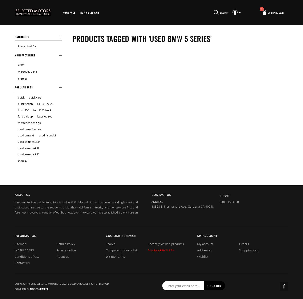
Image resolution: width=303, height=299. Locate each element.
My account (205, 244)
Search (111, 244)
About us (63, 257)
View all (23, 78)
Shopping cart (249, 250)
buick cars (35, 97)
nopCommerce (39, 289)
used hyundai (47, 135)
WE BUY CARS (24, 250)
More (107, 12)
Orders (244, 244)
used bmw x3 (26, 135)
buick (21, 97)
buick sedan (25, 104)
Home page (69, 12)
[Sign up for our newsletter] (183, 285)
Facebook (284, 286)
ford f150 (23, 110)
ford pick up (25, 116)
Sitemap (20, 244)
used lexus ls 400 (28, 148)
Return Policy (66, 244)
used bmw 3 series (29, 129)
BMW (21, 65)
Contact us (22, 263)
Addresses (204, 250)
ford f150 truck (42, 110)
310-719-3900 (229, 202)
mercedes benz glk (29, 123)
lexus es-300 (44, 116)
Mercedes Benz (27, 71)
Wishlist (202, 257)
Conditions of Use (27, 257)
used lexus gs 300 (29, 142)
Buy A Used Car (89, 12)
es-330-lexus (44, 104)
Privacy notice (66, 250)
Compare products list (121, 250)
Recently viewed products (166, 244)
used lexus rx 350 (28, 154)
